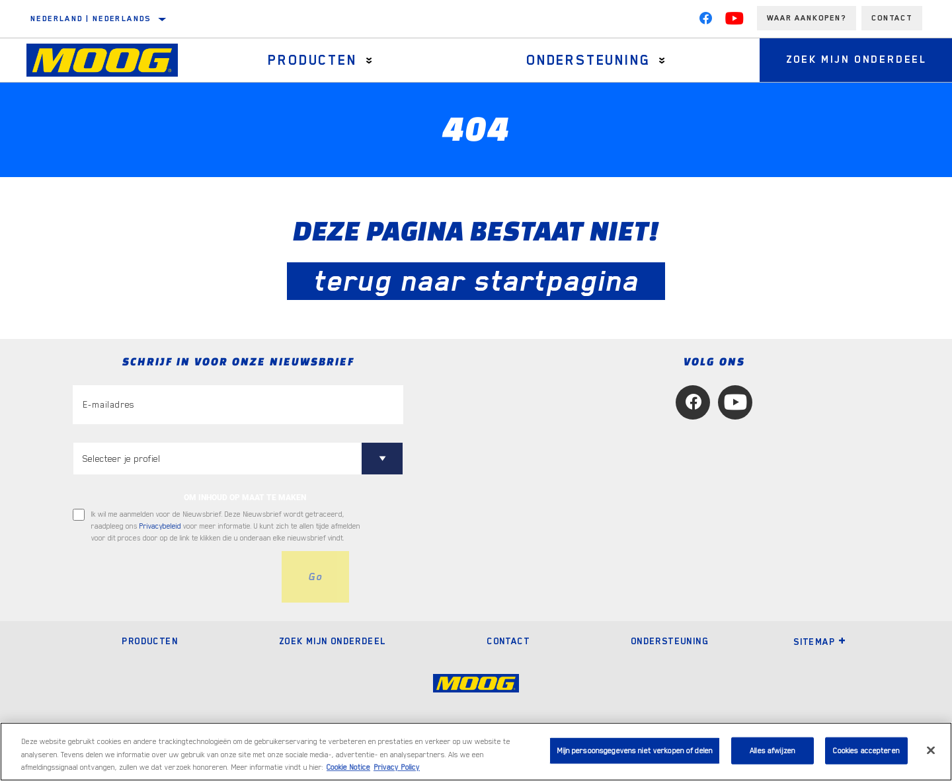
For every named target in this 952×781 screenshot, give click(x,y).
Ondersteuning (588, 60)
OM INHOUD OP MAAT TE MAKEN (245, 497)
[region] (476, 751)
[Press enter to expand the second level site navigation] (369, 60)
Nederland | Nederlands (90, 18)
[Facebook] (705, 21)
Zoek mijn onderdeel (332, 641)
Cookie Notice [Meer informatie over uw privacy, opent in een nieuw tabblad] (348, 767)
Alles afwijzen (772, 750)
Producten (312, 60)
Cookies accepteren (866, 750)
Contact (891, 17)
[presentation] (173, 577)
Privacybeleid (160, 526)
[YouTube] (734, 21)
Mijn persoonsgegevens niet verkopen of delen (635, 750)
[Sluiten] (930, 749)
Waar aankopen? (806, 17)
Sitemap (819, 641)
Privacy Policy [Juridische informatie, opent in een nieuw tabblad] (397, 767)
